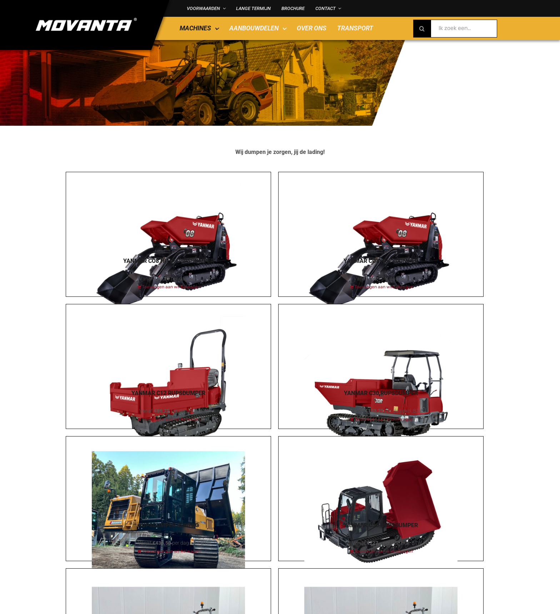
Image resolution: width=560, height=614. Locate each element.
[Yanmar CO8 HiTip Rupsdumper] (168, 211)
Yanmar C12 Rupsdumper (168, 393)
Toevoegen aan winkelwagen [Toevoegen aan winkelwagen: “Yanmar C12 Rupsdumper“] (171, 418)
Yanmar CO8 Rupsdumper (381, 261)
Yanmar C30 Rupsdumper (381, 393)
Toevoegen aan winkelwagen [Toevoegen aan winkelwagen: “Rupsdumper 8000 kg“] (171, 551)
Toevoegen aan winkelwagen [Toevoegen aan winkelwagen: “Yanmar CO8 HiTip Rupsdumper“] (171, 286)
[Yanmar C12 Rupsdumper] (168, 343)
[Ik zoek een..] (455, 29)
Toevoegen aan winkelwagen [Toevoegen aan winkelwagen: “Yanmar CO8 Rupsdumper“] (384, 286)
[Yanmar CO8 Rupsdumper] (381, 211)
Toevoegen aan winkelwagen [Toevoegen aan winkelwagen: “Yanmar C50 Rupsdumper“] (384, 551)
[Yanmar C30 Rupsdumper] (381, 343)
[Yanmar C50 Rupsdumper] (381, 475)
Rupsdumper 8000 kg (168, 525)
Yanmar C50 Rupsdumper (381, 525)
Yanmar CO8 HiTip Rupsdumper (168, 261)
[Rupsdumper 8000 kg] (168, 475)
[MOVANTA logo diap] (86, 20)
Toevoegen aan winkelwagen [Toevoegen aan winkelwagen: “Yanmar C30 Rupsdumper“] (384, 418)
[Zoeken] (422, 29)
